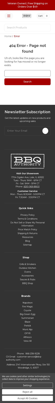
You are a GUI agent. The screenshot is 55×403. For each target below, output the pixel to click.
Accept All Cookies (28, 398)
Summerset (27, 318)
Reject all (27, 391)
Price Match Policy (27, 229)
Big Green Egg (27, 314)
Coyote (27, 310)
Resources (27, 237)
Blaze (27, 322)
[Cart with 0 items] (43, 15)
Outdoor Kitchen (27, 268)
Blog (27, 241)
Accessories (28, 275)
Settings (27, 385)
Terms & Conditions (27, 218)
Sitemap (27, 244)
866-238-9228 (33, 353)
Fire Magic (27, 306)
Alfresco (27, 337)
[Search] (46, 27)
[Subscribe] (45, 131)
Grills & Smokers (27, 264)
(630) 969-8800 (31, 186)
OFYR (27, 333)
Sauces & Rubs (27, 279)
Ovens (27, 272)
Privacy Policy (27, 215)
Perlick (27, 325)
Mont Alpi (27, 329)
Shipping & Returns (27, 233)
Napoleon (28, 302)
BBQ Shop (27, 283)
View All (28, 341)
